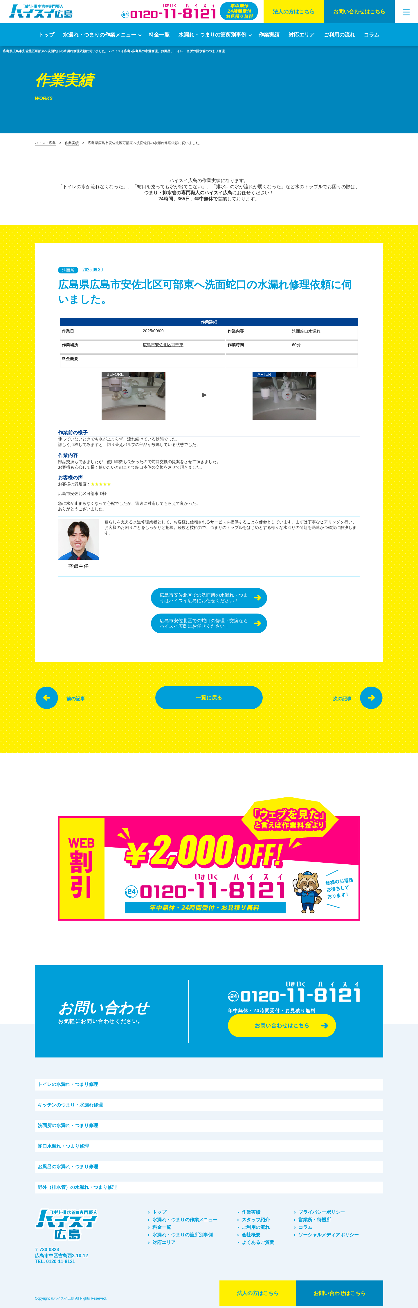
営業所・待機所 (314, 1219)
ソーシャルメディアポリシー (328, 1234)
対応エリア (302, 35)
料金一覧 (159, 35)
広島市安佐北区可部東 (163, 344)
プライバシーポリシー (321, 1212)
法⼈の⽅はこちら (294, 11)
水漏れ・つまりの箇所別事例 (212, 35)
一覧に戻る (209, 698)
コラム (371, 35)
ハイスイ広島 (45, 143)
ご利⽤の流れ (339, 35)
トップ (46, 35)
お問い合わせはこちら (359, 11)
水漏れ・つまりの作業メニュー (99, 35)
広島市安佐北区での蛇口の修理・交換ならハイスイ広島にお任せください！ (204, 623)
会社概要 (251, 1234)
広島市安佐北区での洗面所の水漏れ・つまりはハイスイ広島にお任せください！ (204, 598)
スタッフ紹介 (256, 1219)
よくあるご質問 (258, 1242)
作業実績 (269, 35)
